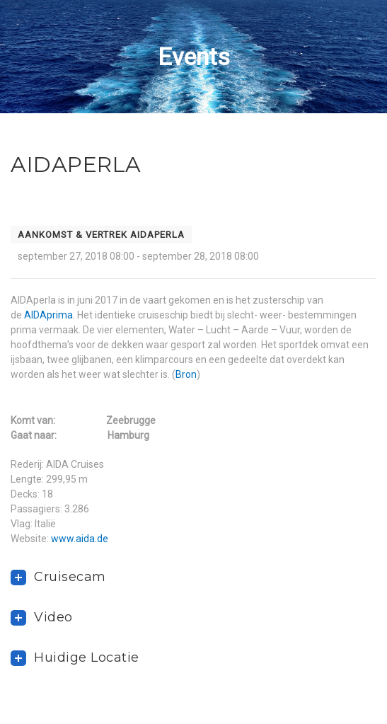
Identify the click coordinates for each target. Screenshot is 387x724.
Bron (186, 374)
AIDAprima (48, 315)
